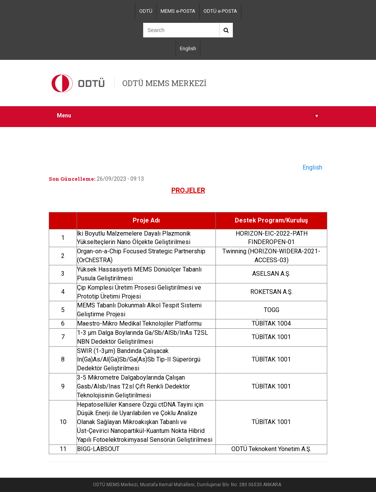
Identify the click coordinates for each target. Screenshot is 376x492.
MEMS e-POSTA (178, 11)
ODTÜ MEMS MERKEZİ (164, 83)
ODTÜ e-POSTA (220, 11)
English (188, 48)
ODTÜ (145, 11)
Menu (188, 115)
